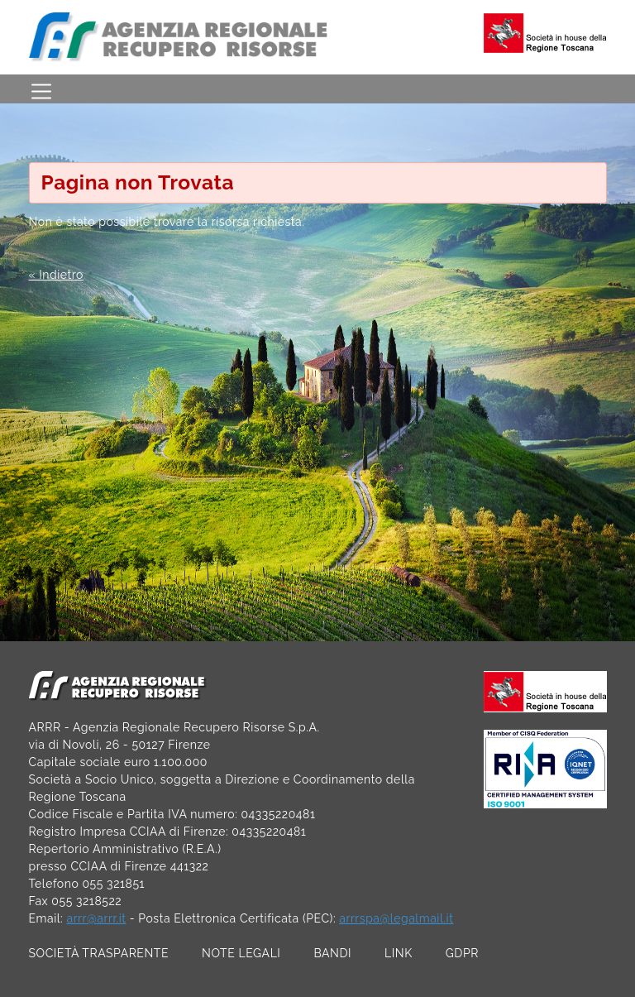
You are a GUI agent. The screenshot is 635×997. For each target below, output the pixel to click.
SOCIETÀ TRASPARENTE (99, 953)
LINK (398, 953)
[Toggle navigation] (41, 88)
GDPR (462, 953)
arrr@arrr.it (96, 918)
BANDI (332, 953)
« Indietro (56, 274)
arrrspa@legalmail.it (396, 918)
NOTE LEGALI (241, 953)
